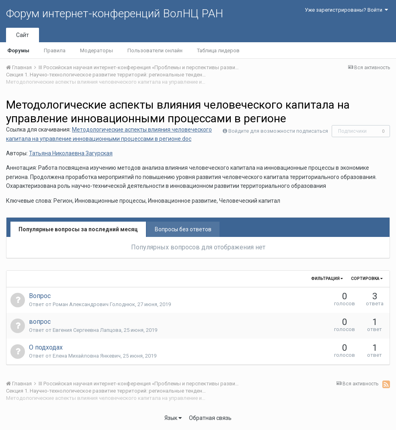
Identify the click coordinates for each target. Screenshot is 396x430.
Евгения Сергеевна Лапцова (87, 330)
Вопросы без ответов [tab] (183, 229)
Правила (55, 50)
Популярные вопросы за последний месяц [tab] (78, 229)
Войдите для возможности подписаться (278, 131)
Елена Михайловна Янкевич (87, 356)
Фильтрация (327, 278)
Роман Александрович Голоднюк (94, 304)
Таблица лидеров (218, 50)
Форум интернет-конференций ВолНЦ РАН (114, 13)
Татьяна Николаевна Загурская (71, 153)
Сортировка (367, 278)
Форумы (18, 50)
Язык (173, 418)
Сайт (22, 35)
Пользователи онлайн (155, 50)
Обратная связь (210, 418)
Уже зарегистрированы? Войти (346, 10)
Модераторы (96, 50)
